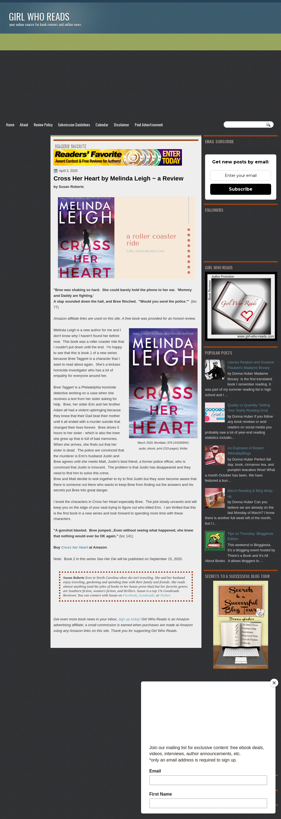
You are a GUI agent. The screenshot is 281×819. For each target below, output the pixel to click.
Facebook (130, 595)
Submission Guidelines (74, 124)
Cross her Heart (74, 547)
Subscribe (240, 189)
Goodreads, (147, 595)
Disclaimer (121, 124)
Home (10, 124)
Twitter (165, 595)
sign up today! (129, 619)
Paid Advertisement (149, 124)
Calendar (101, 124)
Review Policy (43, 124)
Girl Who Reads (39, 16)
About (24, 124)
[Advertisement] (140, 77)
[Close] (274, 683)
